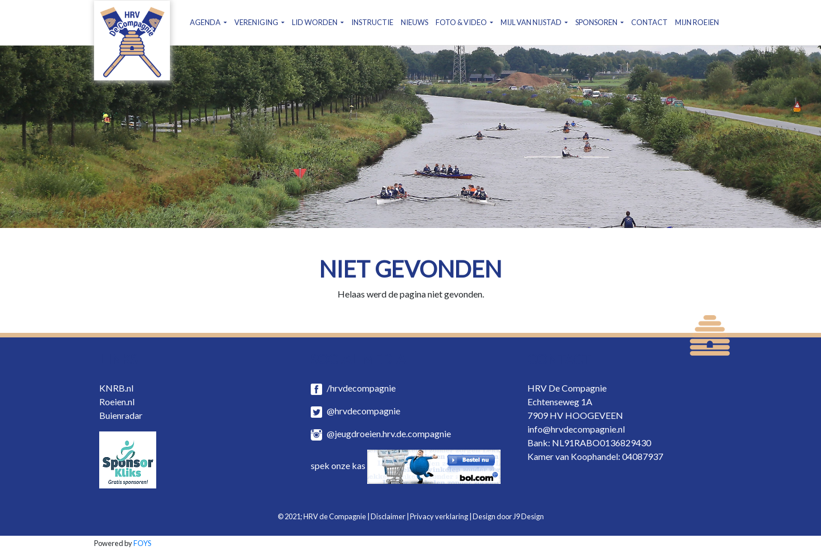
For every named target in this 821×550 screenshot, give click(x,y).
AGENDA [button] (206, 22)
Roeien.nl (117, 401)
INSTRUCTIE (372, 22)
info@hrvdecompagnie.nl (576, 428)
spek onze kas (406, 465)
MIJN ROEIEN (697, 22)
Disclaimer (388, 516)
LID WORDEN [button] (315, 22)
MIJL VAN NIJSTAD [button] (532, 22)
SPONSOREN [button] (597, 22)
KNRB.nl (116, 387)
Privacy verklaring (439, 516)
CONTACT (649, 22)
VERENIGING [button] (256, 22)
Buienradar (121, 415)
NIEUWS (414, 22)
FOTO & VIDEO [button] (462, 22)
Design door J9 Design (508, 516)
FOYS (142, 543)
